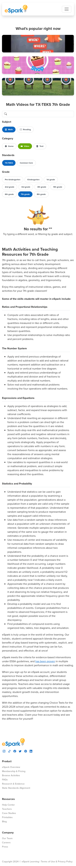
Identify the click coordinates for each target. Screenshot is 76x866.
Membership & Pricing (13, 771)
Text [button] (39, 146)
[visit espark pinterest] (25, 751)
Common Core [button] (26, 162)
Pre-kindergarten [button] (12, 179)
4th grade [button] (41, 186)
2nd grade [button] (9, 186)
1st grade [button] (51, 179)
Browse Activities (11, 775)
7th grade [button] (25, 194)
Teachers (7, 809)
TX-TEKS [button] (9, 162)
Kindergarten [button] (33, 179)
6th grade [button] (9, 194)
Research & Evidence (13, 784)
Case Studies (9, 813)
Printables (7, 817)
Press (5, 846)
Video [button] (25, 146)
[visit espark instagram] (4, 751)
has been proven (45, 661)
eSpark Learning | (30, 861)
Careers (6, 842)
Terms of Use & (49, 861)
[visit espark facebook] (14, 751)
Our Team (7, 838)
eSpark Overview (11, 767)
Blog (4, 821)
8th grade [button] (41, 194)
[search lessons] (41, 114)
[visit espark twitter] (20, 751)
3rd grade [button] (25, 186)
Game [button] (9, 146)
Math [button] (9, 129)
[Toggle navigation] (66, 9)
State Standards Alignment (16, 788)
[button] (38, 43)
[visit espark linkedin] (31, 751)
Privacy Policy (65, 861)
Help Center (8, 805)
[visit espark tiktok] (9, 751)
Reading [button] (25, 129)
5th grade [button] (57, 186)
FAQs (5, 779)
